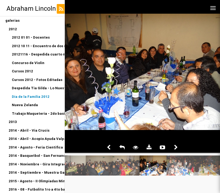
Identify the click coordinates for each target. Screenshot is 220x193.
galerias (12, 20)
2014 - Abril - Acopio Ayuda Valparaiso (37, 138)
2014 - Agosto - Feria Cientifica (36, 147)
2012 (13, 29)
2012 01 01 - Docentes (31, 37)
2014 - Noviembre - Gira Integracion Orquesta (37, 164)
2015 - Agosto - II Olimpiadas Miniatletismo (37, 181)
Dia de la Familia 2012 (30, 96)
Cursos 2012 (22, 71)
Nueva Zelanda (25, 105)
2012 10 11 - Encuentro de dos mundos (38, 46)
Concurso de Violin (28, 63)
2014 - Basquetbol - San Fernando (37, 155)
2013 (13, 122)
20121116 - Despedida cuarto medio (38, 54)
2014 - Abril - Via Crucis (29, 130)
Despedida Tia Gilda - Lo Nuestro (38, 88)
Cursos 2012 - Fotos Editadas (37, 79)
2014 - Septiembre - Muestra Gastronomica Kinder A (37, 172)
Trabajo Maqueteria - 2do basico (38, 113)
